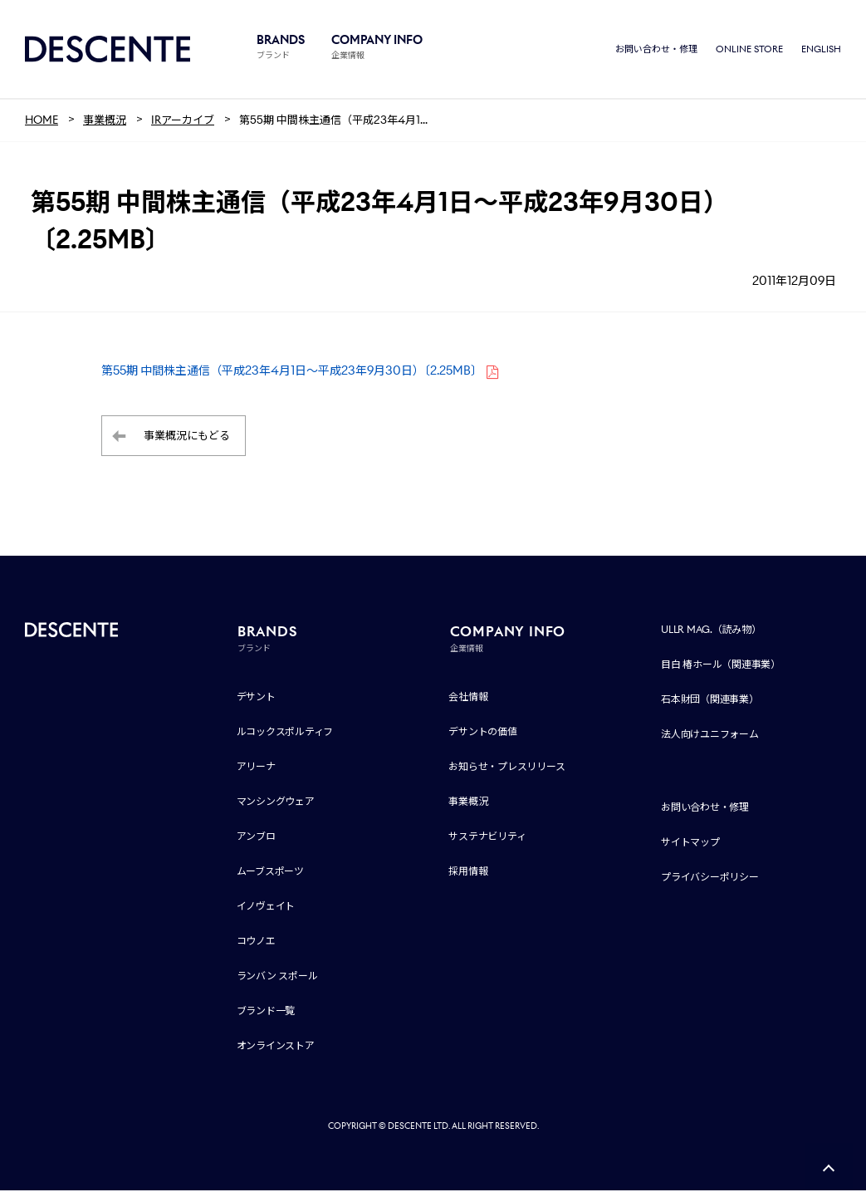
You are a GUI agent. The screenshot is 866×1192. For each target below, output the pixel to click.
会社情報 (467, 698)
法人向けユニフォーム (710, 735)
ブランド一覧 (266, 1012)
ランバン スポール (277, 977)
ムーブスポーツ (270, 872)
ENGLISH (821, 50)
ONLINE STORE (749, 50)
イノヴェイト (266, 907)
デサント (256, 698)
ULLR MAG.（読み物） (711, 631)
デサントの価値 (482, 733)
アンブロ (256, 837)
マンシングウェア (276, 803)
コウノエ (256, 942)
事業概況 (467, 803)
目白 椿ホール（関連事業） (720, 666)
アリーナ (256, 768)
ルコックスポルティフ (285, 733)
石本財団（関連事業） (710, 700)
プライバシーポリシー (710, 878)
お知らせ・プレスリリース (506, 768)
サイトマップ (690, 843)
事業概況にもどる (187, 437)
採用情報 (467, 872)
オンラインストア (276, 1047)
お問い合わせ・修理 (656, 50)
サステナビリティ (487, 837)
